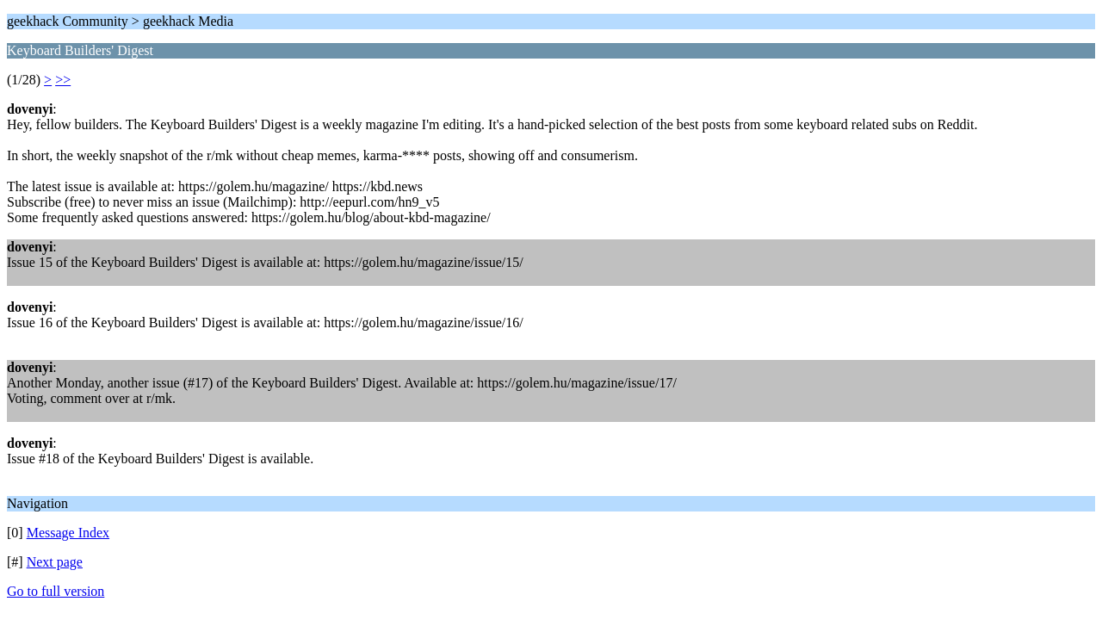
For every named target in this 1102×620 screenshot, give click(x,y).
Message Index (68, 532)
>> (63, 79)
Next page (55, 562)
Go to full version (55, 591)
